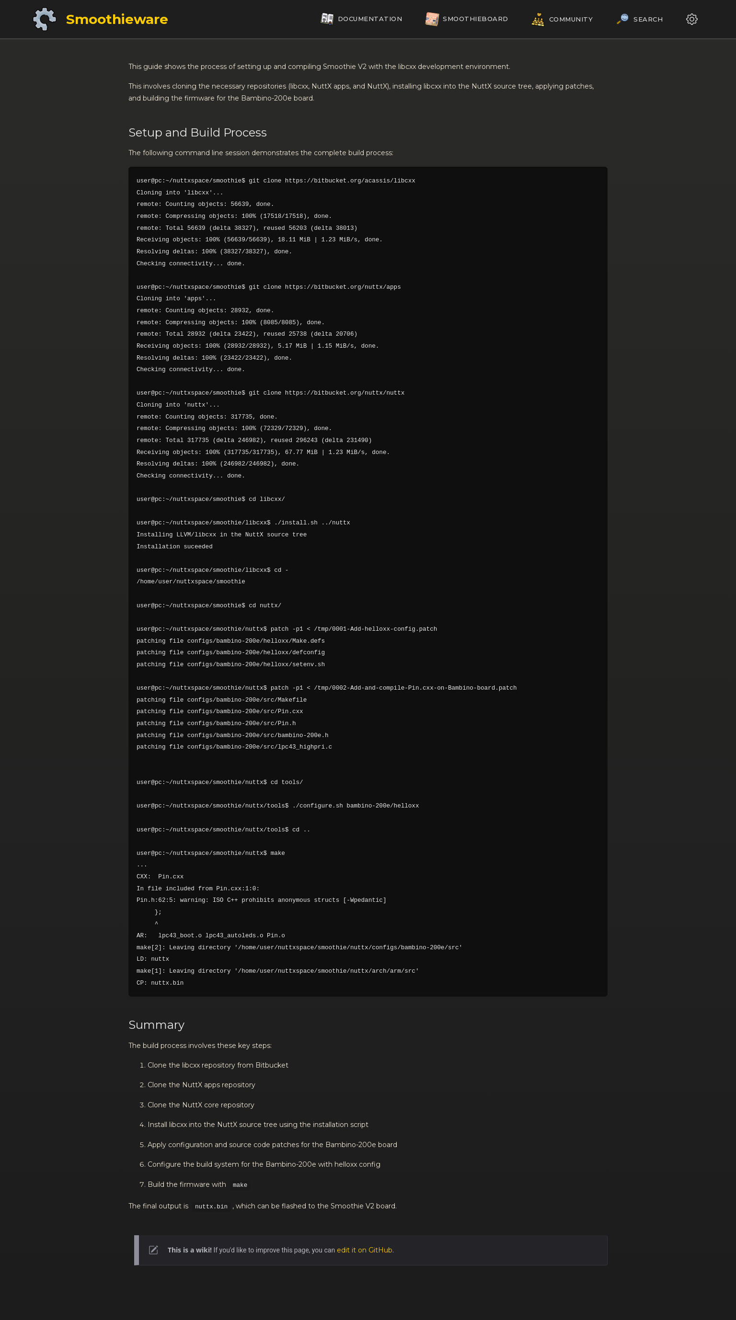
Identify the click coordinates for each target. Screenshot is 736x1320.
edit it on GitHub (364, 1250)
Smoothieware (117, 19)
